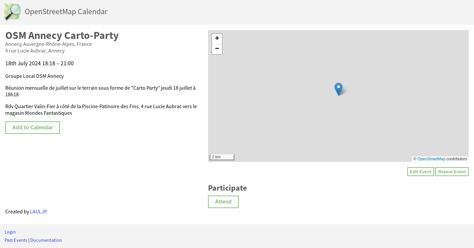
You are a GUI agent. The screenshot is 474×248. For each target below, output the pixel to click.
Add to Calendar (32, 127)
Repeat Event (452, 171)
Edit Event (420, 171)
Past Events (16, 240)
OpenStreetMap (431, 159)
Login (10, 232)
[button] (338, 89)
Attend (223, 201)
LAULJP (38, 211)
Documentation (46, 240)
